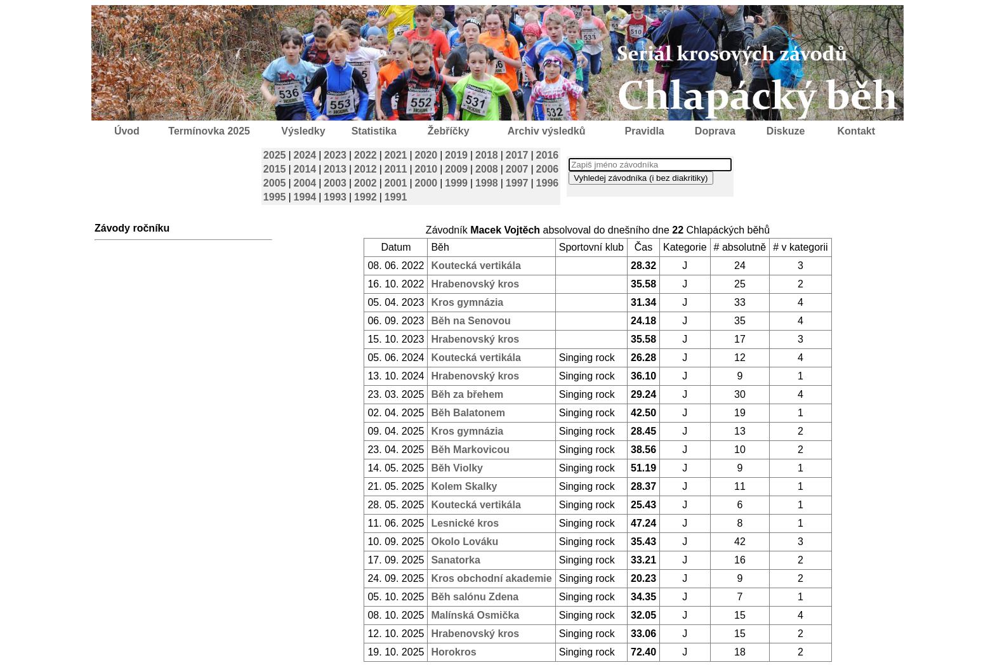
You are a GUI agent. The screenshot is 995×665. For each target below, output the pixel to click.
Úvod (127, 131)
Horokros (453, 652)
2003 (335, 183)
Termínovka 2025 (209, 131)
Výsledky (303, 131)
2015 (274, 169)
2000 (426, 183)
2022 (365, 155)
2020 (426, 155)
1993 (335, 197)
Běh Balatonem (467, 412)
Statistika (374, 131)
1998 (486, 183)
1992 (365, 197)
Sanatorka (455, 560)
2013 (335, 169)
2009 (456, 169)
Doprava (715, 131)
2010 (426, 169)
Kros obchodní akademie (491, 578)
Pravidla (644, 131)
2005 (274, 183)
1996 (547, 183)
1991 (396, 197)
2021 (396, 155)
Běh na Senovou (470, 320)
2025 (274, 155)
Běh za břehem (467, 394)
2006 (547, 169)
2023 (335, 155)
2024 (305, 155)
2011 (396, 169)
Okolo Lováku (464, 541)
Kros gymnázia (467, 302)
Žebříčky (449, 131)
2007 (517, 169)
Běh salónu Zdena (474, 596)
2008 (486, 169)
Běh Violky (457, 468)
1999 (456, 183)
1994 (305, 197)
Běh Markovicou (470, 449)
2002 (365, 183)
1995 (274, 197)
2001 (396, 183)
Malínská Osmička (475, 615)
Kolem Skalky (464, 486)
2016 (547, 155)
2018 (486, 155)
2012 (365, 169)
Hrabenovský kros (475, 284)
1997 (517, 183)
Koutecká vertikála (475, 265)
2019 (456, 155)
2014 (305, 169)
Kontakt (857, 131)
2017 (517, 155)
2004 (305, 183)
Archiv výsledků (547, 131)
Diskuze (786, 131)
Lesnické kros (465, 523)
